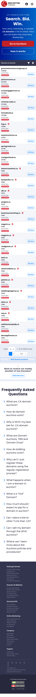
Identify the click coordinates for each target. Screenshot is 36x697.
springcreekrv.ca (8, 146)
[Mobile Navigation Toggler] (32, 4)
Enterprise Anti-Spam (13, 608)
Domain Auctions (12, 592)
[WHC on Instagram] (21, 663)
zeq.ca (4, 313)
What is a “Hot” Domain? (15, 495)
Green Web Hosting (12, 639)
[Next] (25, 354)
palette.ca (5, 280)
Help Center (10, 652)
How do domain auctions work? (15, 413)
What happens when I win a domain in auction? (18, 483)
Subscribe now (18, 375)
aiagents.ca (6, 235)
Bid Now (31, 74)
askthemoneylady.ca (10, 324)
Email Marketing (11, 621)
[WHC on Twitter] (13, 663)
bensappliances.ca (9, 335)
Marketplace (10, 626)
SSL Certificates (11, 604)
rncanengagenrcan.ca (10, 90)
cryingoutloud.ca (8, 157)
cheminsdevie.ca (8, 268)
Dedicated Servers (12, 575)
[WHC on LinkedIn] (17, 663)
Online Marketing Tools (13, 619)
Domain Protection (12, 610)
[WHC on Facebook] (9, 663)
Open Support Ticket (13, 654)
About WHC (10, 635)
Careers (9, 645)
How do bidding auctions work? (15, 451)
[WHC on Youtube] (24, 663)
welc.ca (4, 257)
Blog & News (10, 633)
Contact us (10, 643)
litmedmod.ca (7, 113)
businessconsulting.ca (11, 213)
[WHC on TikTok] (8, 665)
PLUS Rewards (11, 624)
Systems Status (11, 655)
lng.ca (4, 124)
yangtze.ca (5, 202)
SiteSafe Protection (12, 606)
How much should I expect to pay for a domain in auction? (17, 507)
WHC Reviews (10, 637)
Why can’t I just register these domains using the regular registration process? (17, 466)
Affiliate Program (11, 623)
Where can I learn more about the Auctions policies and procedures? (18, 546)
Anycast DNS (10, 579)
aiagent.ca (6, 224)
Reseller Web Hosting (13, 573)
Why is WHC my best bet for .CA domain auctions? (18, 425)
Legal (13, 689)
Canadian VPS (11, 571)
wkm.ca (4, 302)
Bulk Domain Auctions (18, 359)
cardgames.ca (7, 246)
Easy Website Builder (13, 595)
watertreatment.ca (9, 168)
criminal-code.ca (8, 102)
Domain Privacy (11, 612)
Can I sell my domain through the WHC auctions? (18, 531)
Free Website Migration (13, 581)
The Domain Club (12, 593)
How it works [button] (18, 51)
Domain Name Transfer (13, 590)
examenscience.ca (9, 135)
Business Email (11, 597)
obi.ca (4, 191)
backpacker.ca (7, 179)
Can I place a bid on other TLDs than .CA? (18, 519)
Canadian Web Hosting (13, 569)
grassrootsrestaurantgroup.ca (14, 68)
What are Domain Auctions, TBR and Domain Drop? (17, 439)
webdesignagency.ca (10, 291)
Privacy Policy (20, 689)
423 (21, 354)
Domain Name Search (13, 588)
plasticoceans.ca (8, 79)
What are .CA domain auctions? (18, 403)
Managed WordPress (13, 577)
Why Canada (10, 641)
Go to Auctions (18, 43)
